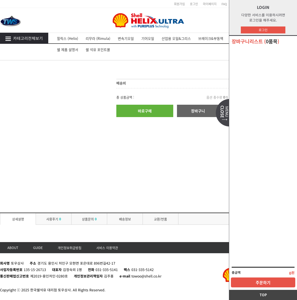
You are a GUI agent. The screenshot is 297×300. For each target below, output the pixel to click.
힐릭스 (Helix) (67, 38)
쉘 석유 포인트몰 (98, 49)
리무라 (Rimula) (98, 38)
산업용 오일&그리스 (176, 38)
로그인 (263, 29)
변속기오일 (126, 38)
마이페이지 (210, 4)
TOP (263, 294)
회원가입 (179, 4)
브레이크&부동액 (210, 38)
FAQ (224, 4)
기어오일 (147, 38)
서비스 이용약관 (107, 247)
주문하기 (263, 282)
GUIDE (38, 247)
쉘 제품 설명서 (67, 49)
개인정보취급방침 (69, 247)
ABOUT (12, 247)
